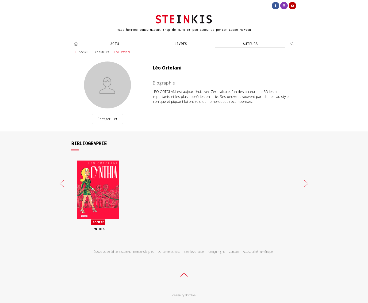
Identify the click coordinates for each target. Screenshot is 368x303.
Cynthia (98, 229)
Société (98, 222)
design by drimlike (184, 295)
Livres (181, 43)
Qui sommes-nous (168, 252)
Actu (114, 43)
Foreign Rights (216, 252)
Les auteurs (101, 52)
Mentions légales (143, 252)
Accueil (83, 52)
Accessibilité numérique (258, 252)
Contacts (234, 252)
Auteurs (250, 43)
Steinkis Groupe (194, 252)
